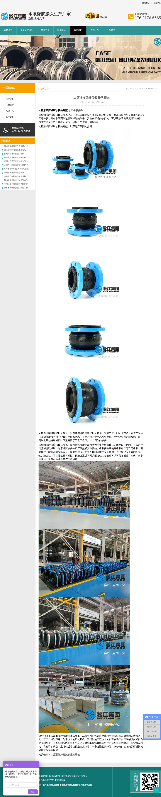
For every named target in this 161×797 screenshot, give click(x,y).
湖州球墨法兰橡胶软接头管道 (16, 161)
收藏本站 (145, 3)
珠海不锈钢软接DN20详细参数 (16, 169)
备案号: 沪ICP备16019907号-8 (74, 776)
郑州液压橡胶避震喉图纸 (14, 173)
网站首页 (8, 30)
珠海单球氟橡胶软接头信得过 (16, 157)
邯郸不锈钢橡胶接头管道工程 (16, 188)
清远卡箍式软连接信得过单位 (16, 180)
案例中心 (61, 30)
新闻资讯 (78, 30)
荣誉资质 (45, 30)
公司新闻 (9, 87)
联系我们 (111, 30)
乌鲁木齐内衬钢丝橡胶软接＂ (16, 176)
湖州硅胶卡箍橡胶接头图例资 (16, 184)
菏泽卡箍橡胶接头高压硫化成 (16, 146)
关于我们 (94, 30)
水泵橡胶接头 (26, 30)
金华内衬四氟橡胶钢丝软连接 (16, 165)
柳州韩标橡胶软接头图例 (14, 154)
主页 (136, 89)
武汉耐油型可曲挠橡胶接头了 (16, 150)
